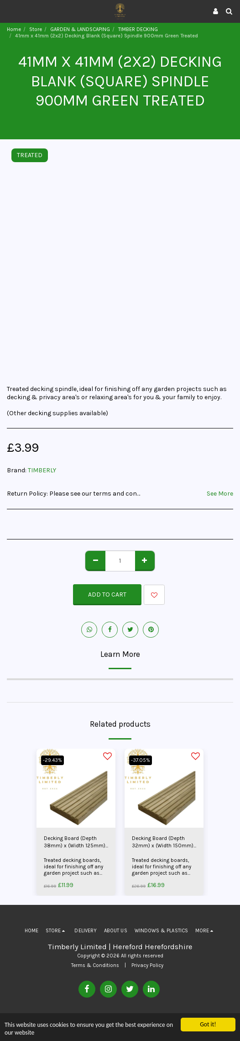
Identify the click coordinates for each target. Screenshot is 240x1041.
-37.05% (140, 760)
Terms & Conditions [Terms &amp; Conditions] (95, 965)
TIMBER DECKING (138, 29)
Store (35, 29)
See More (220, 493)
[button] (10, 10)
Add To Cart (107, 594)
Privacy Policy (147, 965)
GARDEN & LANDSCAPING (80, 29)
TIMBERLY (42, 470)
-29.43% (52, 760)
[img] (76, 788)
